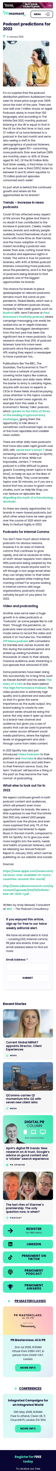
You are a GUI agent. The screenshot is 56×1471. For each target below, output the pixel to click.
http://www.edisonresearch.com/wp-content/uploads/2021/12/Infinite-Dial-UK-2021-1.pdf (29, 890)
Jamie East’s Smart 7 (30, 450)
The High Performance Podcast (24, 688)
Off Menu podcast (15, 641)
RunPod (8, 313)
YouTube (27, 758)
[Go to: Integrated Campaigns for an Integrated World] (28, 1416)
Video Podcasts (29, 754)
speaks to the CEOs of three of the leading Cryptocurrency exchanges (26, 415)
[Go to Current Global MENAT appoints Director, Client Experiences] (28, 1034)
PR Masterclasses (30, 1301)
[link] (28, 5)
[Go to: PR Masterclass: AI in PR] (28, 1342)
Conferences (30, 1388)
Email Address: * (17, 959)
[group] (28, 5)
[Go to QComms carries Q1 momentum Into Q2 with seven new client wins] (28, 1087)
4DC (9, 909)
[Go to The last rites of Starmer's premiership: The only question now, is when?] (28, 1197)
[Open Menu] (42, 14)
